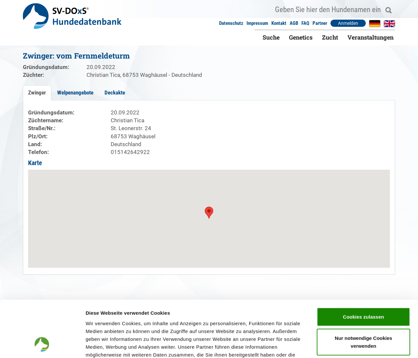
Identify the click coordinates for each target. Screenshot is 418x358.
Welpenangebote (75, 92)
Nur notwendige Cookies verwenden (363, 290)
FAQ (305, 23)
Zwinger (37, 92)
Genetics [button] (301, 37)
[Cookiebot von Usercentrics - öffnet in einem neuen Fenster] (42, 345)
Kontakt (278, 23)
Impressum (257, 23)
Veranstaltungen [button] (370, 37)
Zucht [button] (330, 37)
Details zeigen (347, 345)
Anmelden (348, 23)
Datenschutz (231, 23)
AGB (294, 23)
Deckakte (114, 92)
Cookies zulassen (363, 265)
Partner (320, 23)
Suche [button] (271, 37)
